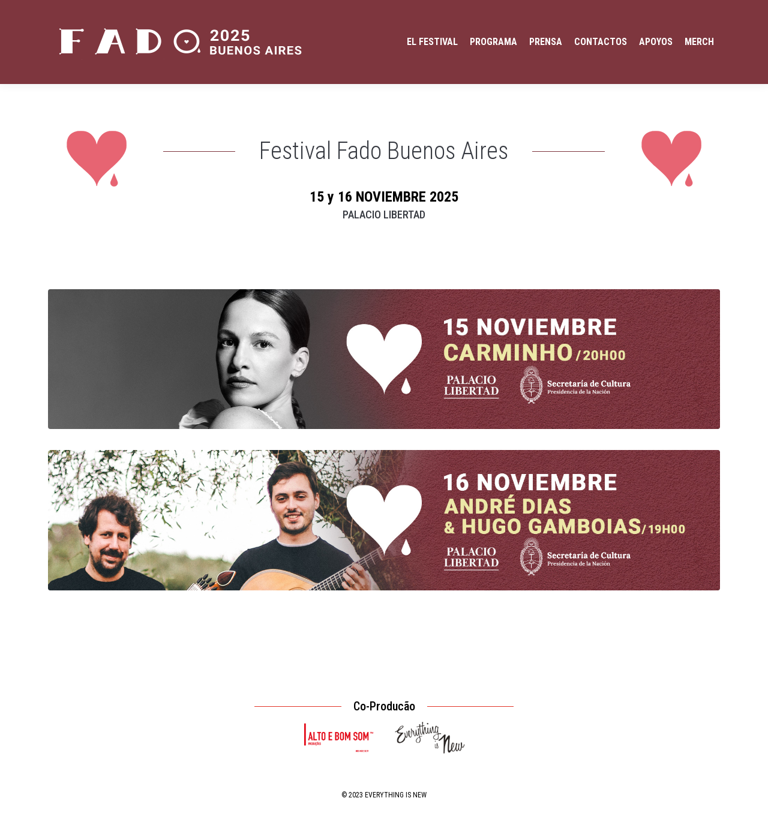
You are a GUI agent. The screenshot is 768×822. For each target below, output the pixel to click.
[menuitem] (432, 42)
